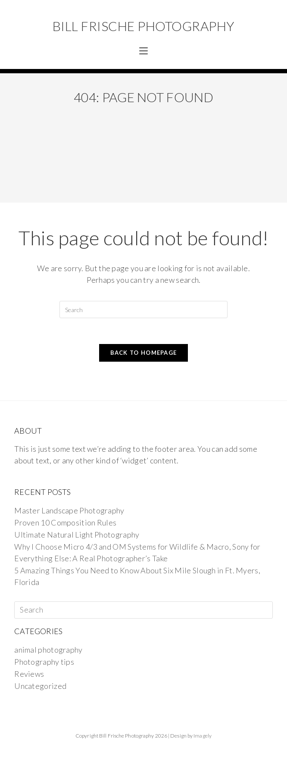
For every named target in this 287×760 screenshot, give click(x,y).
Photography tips (44, 661)
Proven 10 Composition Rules (65, 522)
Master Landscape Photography (69, 510)
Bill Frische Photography (143, 26)
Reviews (29, 674)
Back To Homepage (143, 352)
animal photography (48, 649)
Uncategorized (40, 686)
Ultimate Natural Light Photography (76, 534)
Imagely (202, 735)
